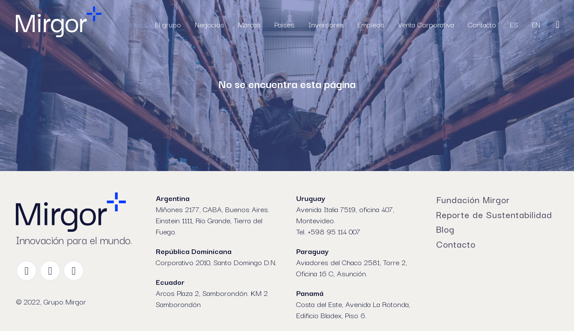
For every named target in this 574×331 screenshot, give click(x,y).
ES (514, 24)
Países (284, 24)
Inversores (326, 24)
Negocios (209, 24)
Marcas (249, 24)
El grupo (168, 24)
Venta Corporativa (426, 24)
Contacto (482, 24)
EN (536, 24)
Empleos (370, 24)
